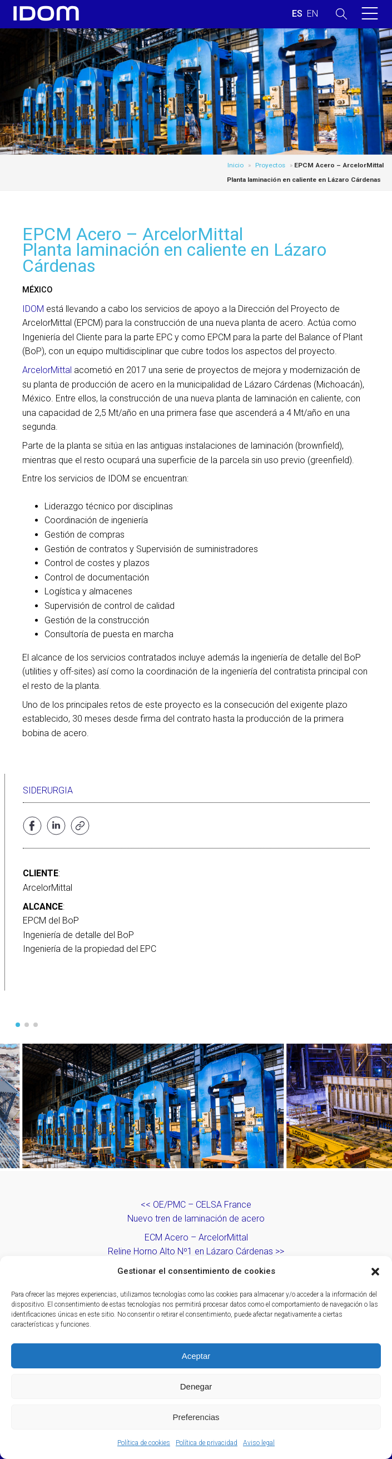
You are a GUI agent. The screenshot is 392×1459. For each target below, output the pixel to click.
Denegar (196, 1386)
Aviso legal (259, 1443)
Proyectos (270, 165)
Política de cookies (143, 1443)
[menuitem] (297, 14)
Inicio (235, 165)
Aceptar (196, 1356)
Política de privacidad (206, 1443)
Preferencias (195, 1417)
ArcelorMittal (47, 370)
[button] (375, 1271)
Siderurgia (48, 790)
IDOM (33, 309)
